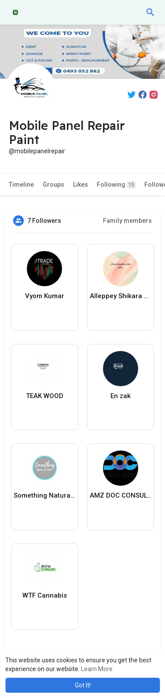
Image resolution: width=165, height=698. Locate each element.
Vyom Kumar (44, 296)
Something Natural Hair (45, 495)
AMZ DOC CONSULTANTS (121, 495)
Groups (53, 184)
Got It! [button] (83, 685)
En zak (120, 396)
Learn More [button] (97, 668)
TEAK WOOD (44, 396)
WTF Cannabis (44, 595)
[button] (150, 12)
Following (116, 184)
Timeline (21, 184)
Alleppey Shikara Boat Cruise (121, 296)
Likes (80, 184)
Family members (127, 220)
